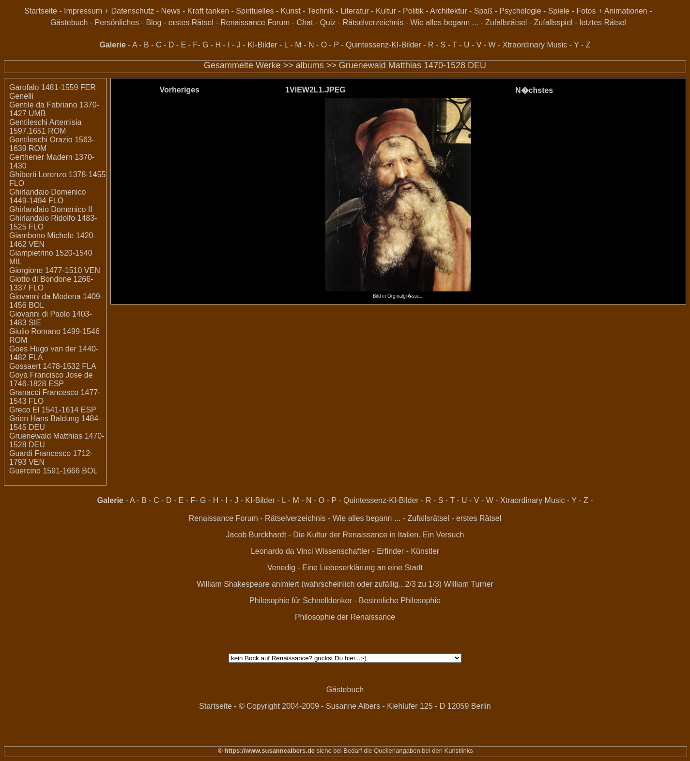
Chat (305, 22)
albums (310, 65)
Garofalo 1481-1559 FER (52, 87)
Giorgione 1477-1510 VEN (54, 270)
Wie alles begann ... (444, 22)
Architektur (448, 11)
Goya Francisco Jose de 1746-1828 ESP (51, 379)
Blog (153, 22)
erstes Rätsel (191, 22)
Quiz (328, 22)
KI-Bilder (262, 45)
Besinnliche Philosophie (400, 600)
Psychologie (520, 11)
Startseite (40, 11)
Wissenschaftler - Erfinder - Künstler (377, 551)
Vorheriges (179, 90)
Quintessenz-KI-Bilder (383, 45)
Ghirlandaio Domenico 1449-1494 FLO (47, 196)
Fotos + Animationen (611, 11)
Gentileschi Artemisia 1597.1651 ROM (45, 126)
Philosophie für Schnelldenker (300, 600)
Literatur (354, 11)
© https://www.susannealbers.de (266, 750)
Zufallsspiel (553, 22)
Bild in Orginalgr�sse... (398, 293)
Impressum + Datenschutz (109, 11)
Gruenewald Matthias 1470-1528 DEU (412, 65)
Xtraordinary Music (535, 45)
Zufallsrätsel (506, 22)
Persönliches (117, 22)
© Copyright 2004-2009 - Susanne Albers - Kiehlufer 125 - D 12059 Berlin (365, 706)
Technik (320, 11)
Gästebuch (69, 22)
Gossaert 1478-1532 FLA (52, 366)
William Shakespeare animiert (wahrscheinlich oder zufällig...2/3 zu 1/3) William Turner (345, 584)
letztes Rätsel (603, 22)
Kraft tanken (208, 11)
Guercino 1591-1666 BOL (53, 471)
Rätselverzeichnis (373, 22)
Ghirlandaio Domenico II (50, 209)
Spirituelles (255, 11)
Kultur (386, 11)
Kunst (291, 11)
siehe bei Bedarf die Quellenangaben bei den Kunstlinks (394, 750)
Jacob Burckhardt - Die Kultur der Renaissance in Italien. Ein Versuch (345, 535)
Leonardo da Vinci (282, 551)
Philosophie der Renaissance (345, 617)
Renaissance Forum (255, 22)
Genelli (21, 96)
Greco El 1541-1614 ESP (52, 410)
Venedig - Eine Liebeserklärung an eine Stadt (345, 567)
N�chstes (534, 90)
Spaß (483, 11)
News (171, 11)
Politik (413, 11)
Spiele (558, 11)
